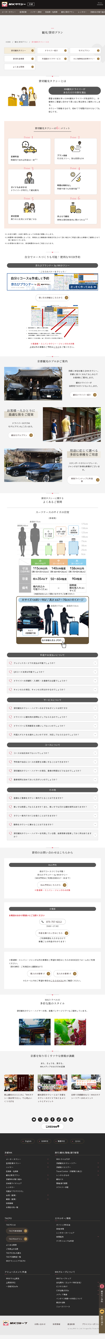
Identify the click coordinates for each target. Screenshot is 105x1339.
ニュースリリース (63, 1307)
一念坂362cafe (12, 1287)
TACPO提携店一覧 (14, 1258)
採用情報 (10, 1204)
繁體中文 (61, 1142)
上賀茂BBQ (11, 1283)
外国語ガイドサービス (51, 58)
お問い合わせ (40, 1325)
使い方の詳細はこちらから (51, 298)
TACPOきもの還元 (14, 1254)
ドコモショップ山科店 (65, 1242)
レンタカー (82, 12)
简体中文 (45, 1142)
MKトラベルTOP (63, 1160)
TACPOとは (11, 1226)
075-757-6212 (54, 922)
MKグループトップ (64, 1279)
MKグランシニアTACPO (16, 1262)
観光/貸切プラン (67, 12)
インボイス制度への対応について (70, 1299)
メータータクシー (9, 12)
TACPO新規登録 (16, 1232)
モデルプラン (84, 50)
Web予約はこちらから (50, 886)
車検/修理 (60, 1230)
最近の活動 (61, 1303)
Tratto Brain (96, 1330)
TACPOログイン (16, 1240)
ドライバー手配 (62, 1188)
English (28, 1142)
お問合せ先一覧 (12, 1208)
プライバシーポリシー (91, 1325)
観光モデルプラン (19, 435)
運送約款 (71, 1325)
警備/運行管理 (62, 1184)
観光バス (60, 1180)
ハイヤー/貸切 (35, 12)
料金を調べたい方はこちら (51, 934)
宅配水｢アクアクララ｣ (15, 1192)
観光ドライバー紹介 (82, 395)
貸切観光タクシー (18, 50)
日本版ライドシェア (14, 1184)
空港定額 (23, 12)
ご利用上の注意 (12, 1250)
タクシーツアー (28, 1041)
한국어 (78, 1142)
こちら (56, 347)
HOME (8, 42)
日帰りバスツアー (64, 1041)
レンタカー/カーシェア (66, 1234)
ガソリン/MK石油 (63, 1226)
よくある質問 (18, 67)
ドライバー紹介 (51, 50)
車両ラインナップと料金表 (82, 480)
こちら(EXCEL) (57, 981)
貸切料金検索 (18, 58)
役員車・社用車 (51, 12)
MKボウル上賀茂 (13, 1279)
